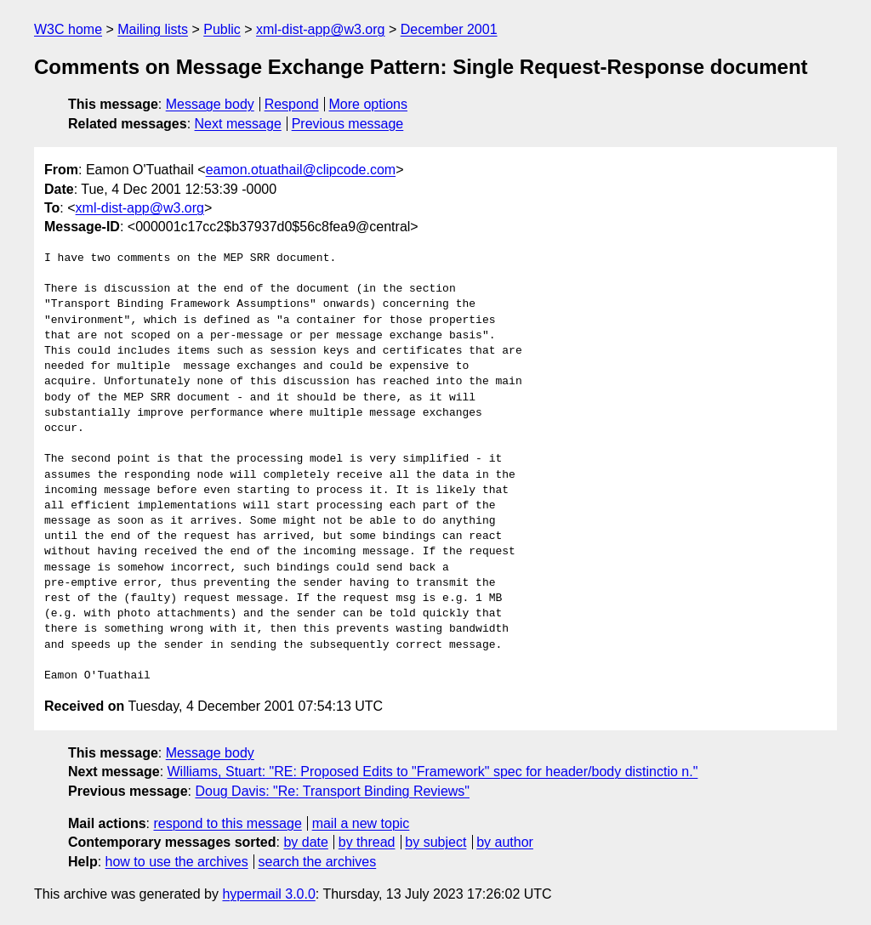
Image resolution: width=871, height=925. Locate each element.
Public (222, 29)
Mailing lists (152, 29)
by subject (435, 842)
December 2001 (449, 29)
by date (305, 842)
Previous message (348, 123)
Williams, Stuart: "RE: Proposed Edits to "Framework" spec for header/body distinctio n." (433, 771)
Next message (238, 123)
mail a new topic (361, 823)
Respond (292, 104)
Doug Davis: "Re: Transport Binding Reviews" (332, 791)
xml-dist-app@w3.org (320, 29)
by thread (367, 842)
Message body (210, 104)
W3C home (68, 29)
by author (504, 842)
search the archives (318, 861)
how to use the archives (176, 861)
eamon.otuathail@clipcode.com (301, 169)
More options (368, 104)
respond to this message (227, 823)
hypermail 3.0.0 (268, 894)
